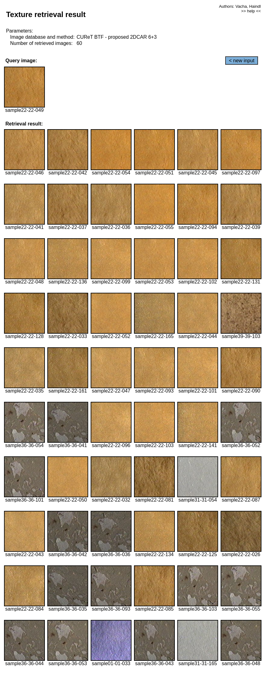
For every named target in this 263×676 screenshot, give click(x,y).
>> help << (251, 11)
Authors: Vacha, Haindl (240, 6)
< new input (241, 60)
